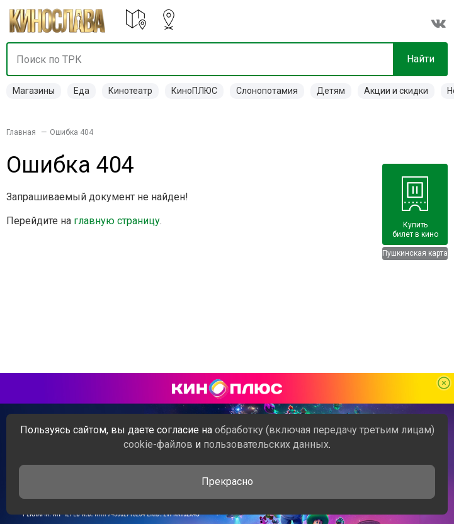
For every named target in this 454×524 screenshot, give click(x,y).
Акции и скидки (396, 91)
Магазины (34, 91)
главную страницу (117, 221)
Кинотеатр (130, 91)
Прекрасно (227, 481)
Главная (21, 132)
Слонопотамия (267, 91)
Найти (420, 59)
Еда (81, 91)
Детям (331, 91)
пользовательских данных (266, 444)
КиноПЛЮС (194, 91)
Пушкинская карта (415, 253)
